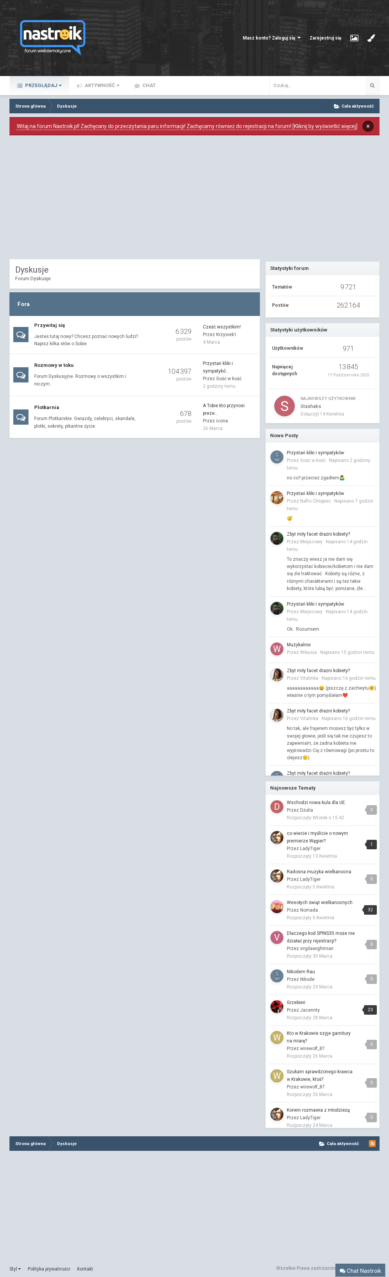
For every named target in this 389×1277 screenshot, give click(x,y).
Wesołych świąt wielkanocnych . (321, 902)
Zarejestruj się (325, 38)
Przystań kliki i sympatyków (315, 452)
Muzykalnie (299, 644)
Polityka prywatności (49, 1269)
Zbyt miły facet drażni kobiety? (318, 534)
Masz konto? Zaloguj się (271, 38)
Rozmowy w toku (54, 365)
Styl (15, 1269)
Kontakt (85, 1269)
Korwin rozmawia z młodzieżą (318, 1110)
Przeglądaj (43, 85)
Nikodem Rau (301, 971)
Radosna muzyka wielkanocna (319, 871)
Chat (148, 85)
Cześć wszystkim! (222, 327)
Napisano (347, 652)
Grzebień (296, 1002)
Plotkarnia (46, 407)
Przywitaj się (49, 325)
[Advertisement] (135, 199)
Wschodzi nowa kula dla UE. (316, 802)
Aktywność (101, 85)
